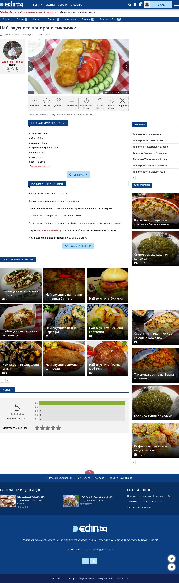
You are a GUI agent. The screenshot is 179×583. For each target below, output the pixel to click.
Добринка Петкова (12, 62)
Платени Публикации (59, 477)
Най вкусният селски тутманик (149, 165)
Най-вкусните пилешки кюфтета (107, 367)
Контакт (99, 477)
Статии (50, 4)
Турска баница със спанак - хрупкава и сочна (96, 498)
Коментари (70, 19)
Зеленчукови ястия (31, 12)
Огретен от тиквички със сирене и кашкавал (153, 335)
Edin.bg (4, 12)
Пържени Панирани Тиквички (149, 152)
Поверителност (105, 578)
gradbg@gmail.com (101, 549)
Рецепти (37, 4)
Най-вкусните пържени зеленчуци (20, 333)
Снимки (22, 19)
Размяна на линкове (120, 477)
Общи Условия (86, 578)
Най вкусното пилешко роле (148, 171)
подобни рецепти (80, 245)
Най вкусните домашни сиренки (150, 146)
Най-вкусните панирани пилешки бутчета (64, 296)
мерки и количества (40, 166)
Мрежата (76, 4)
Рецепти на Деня (110, 19)
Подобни (87, 19)
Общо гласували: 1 (17, 418)
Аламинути (50, 12)
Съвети (62, 4)
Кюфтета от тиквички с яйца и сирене (151, 448)
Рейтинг (53, 19)
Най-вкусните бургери (106, 298)
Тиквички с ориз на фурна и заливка (154, 376)
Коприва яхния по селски (153, 416)
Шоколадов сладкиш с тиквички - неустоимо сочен (31, 500)
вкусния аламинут (49, 230)
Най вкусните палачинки (146, 134)
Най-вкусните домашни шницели (64, 367)
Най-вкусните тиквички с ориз (20, 293)
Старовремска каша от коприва (151, 256)
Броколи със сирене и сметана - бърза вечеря (151, 222)
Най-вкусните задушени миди (20, 367)
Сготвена (37, 19)
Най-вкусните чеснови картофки (106, 330)
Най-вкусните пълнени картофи (63, 330)
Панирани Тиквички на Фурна (149, 159)
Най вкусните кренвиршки (147, 140)
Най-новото (83, 477)
